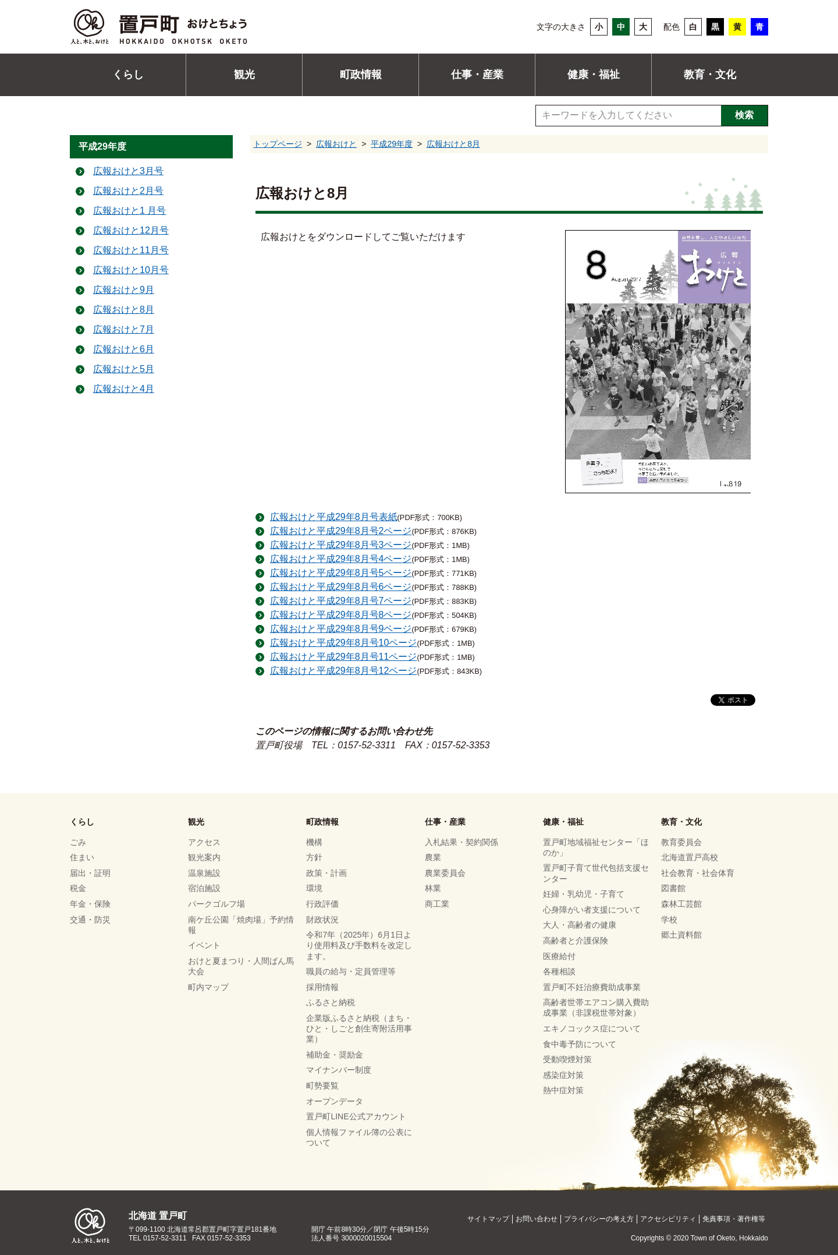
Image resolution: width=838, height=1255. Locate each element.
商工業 (437, 903)
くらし (128, 74)
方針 (314, 857)
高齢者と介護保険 (575, 940)
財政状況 (322, 919)
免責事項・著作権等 (733, 1219)
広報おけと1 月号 (129, 211)
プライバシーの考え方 (599, 1219)
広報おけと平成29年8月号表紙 (333, 517)
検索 (744, 115)
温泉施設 (204, 873)
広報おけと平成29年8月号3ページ (341, 545)
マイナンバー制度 (338, 1070)
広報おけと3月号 (128, 171)
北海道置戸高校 (689, 857)
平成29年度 (392, 144)
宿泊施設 (204, 888)
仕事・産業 (477, 74)
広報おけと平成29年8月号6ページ (341, 587)
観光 (244, 74)
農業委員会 (445, 873)
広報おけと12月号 (131, 231)
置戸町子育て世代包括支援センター (596, 873)
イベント (204, 945)
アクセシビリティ (668, 1219)
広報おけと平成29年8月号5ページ (341, 573)
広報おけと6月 (123, 350)
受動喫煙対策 (567, 1059)
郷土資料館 (681, 934)
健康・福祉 (593, 74)
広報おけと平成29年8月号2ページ (341, 531)
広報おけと (336, 144)
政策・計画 (326, 873)
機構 (314, 842)
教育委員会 (681, 842)
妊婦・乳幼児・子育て (583, 894)
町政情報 (361, 74)
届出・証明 (90, 873)
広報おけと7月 (123, 330)
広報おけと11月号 (131, 251)
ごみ (78, 842)
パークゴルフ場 (216, 903)
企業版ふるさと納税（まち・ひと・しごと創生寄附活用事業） (359, 1028)
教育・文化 (710, 74)
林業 (433, 888)
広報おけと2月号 (128, 191)
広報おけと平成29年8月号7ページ (341, 601)
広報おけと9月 (123, 290)
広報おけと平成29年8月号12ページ (343, 671)
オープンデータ (334, 1101)
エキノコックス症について (592, 1028)
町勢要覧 (322, 1085)
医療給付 (559, 956)
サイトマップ (488, 1219)
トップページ (277, 144)
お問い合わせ (537, 1219)
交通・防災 (90, 919)
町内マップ (208, 987)
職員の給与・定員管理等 (351, 971)
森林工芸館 (681, 903)
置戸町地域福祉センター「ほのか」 (596, 847)
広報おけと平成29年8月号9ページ (341, 629)
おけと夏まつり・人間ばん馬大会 (241, 966)
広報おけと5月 (123, 369)
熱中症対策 (563, 1090)
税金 (78, 888)
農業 (433, 857)
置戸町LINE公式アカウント (356, 1116)
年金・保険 (90, 903)
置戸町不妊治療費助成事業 (592, 987)
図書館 (673, 888)
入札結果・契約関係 (461, 842)
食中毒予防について (579, 1044)
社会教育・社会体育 (697, 873)
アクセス (204, 842)
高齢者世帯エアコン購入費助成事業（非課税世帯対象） (596, 1008)
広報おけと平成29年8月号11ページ (343, 657)
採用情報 (322, 987)
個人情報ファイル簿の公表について (359, 1137)
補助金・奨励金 (334, 1054)
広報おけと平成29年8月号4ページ (341, 559)
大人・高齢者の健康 (579, 925)
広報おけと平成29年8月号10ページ (343, 643)
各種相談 (559, 971)
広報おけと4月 (123, 389)
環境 (314, 888)
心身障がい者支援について (592, 909)
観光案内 (204, 857)
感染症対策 (563, 1075)
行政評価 (322, 903)
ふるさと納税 (330, 1002)
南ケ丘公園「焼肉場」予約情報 (241, 925)
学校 (669, 919)
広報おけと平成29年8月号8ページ (341, 615)
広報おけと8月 (453, 144)
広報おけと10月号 (131, 270)
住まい (82, 857)
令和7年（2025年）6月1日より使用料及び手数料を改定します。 (359, 945)
